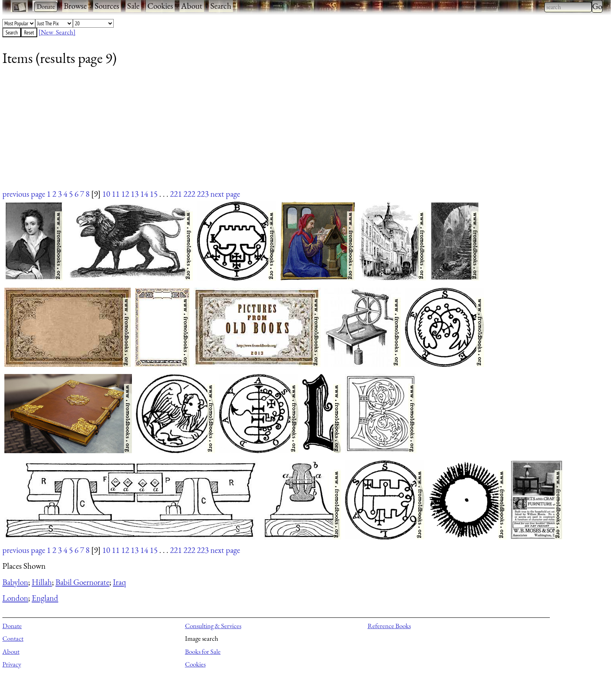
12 (125, 193)
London (15, 597)
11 (116, 193)
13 (135, 193)
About (191, 5)
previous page (23, 193)
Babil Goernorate (82, 582)
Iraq (119, 582)
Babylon (15, 582)
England (45, 597)
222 (189, 193)
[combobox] (568, 7)
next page (225, 193)
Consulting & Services (213, 625)
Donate (12, 625)
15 (154, 193)
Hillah (42, 582)
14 (144, 193)
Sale (133, 5)
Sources (107, 5)
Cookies (160, 5)
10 (106, 193)
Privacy (11, 664)
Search (220, 5)
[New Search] (57, 32)
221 (176, 193)
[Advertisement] (240, 132)
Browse (75, 5)
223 (203, 193)
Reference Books (389, 625)
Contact (12, 638)
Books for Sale (203, 651)
